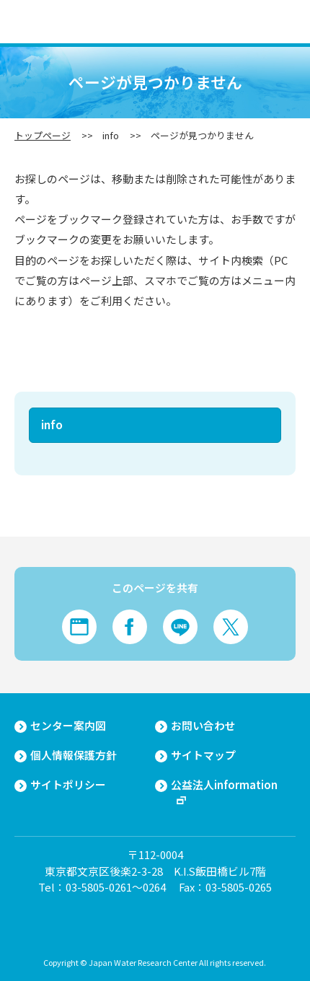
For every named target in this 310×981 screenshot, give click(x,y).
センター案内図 (68, 725)
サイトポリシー (68, 785)
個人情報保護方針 (73, 755)
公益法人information (224, 785)
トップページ (42, 135)
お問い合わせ (203, 725)
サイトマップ (203, 755)
